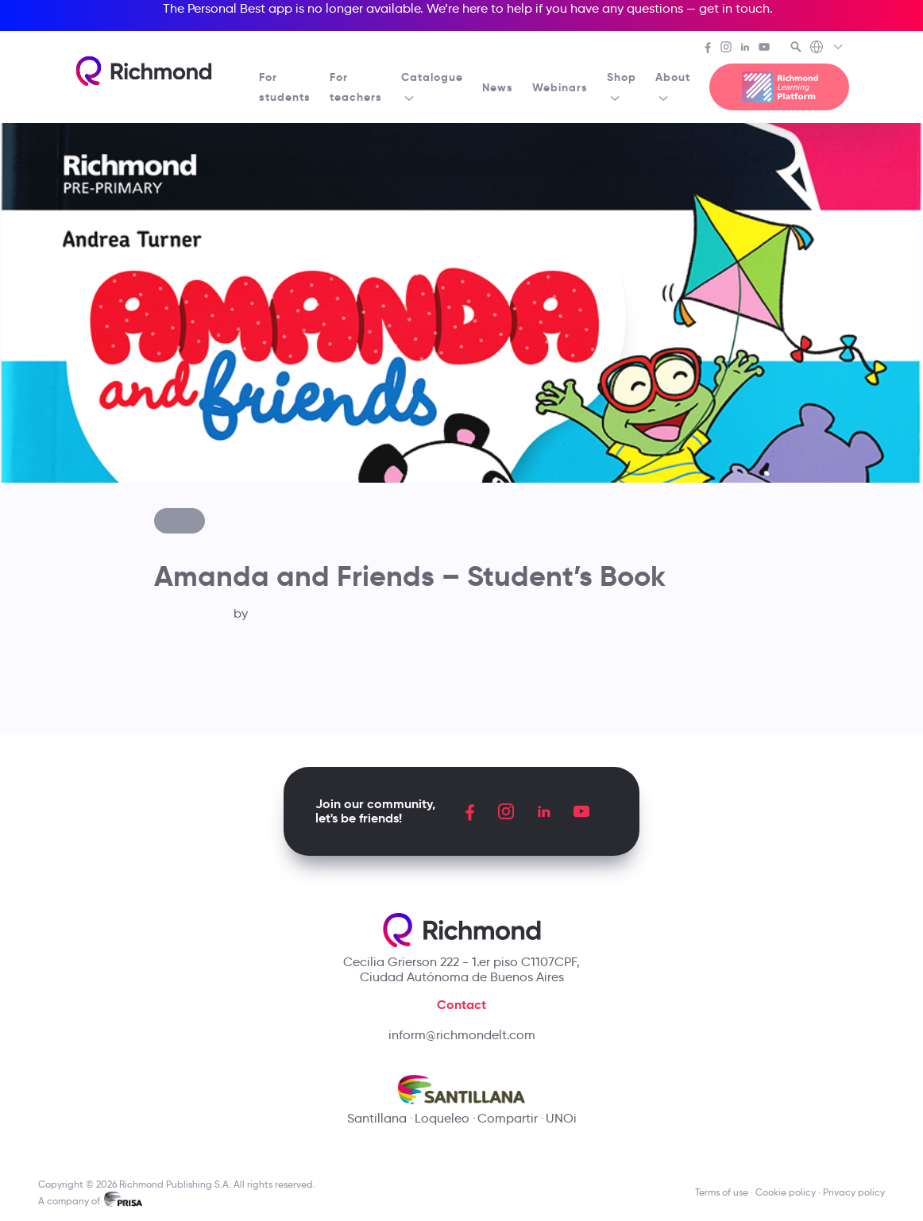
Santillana (377, 1118)
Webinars (560, 87)
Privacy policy (854, 1192)
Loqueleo (442, 1118)
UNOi (561, 1118)
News (497, 87)
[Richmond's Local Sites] (827, 48)
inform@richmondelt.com (461, 1034)
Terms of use (721, 1192)
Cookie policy (785, 1192)
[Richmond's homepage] (144, 71)
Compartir (507, 1118)
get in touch (734, 8)
